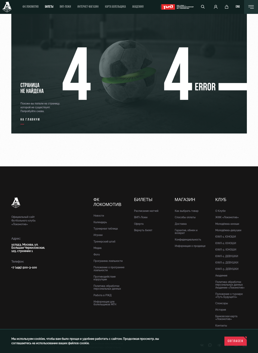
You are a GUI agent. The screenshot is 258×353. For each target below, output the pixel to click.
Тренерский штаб (104, 241)
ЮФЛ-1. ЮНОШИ (225, 236)
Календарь (100, 222)
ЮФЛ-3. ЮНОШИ (225, 249)
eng (238, 7)
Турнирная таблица (105, 228)
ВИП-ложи (65, 7)
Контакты (221, 325)
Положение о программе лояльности (108, 269)
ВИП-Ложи (140, 217)
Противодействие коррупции (104, 278)
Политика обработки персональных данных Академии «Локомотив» (229, 285)
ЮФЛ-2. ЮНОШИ (225, 243)
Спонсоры (221, 303)
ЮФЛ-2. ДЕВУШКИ (226, 262)
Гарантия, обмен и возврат (186, 231)
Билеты (49, 7)
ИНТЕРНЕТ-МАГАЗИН (88, 7)
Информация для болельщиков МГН (104, 303)
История (220, 309)
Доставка (181, 223)
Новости (98, 215)
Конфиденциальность (188, 239)
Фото (96, 254)
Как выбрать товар (186, 210)
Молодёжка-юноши (227, 223)
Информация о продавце (190, 246)
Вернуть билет (143, 230)
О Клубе (220, 210)
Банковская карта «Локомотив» (226, 317)
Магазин (185, 199)
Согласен (236, 341)
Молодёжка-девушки (228, 230)
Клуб (220, 199)
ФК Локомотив (30, 7)
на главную (30, 119)
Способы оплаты (185, 217)
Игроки (97, 235)
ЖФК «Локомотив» (227, 217)
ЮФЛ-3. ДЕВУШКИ (226, 269)
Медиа (97, 248)
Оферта (139, 223)
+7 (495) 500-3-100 (24, 267)
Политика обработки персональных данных (107, 287)
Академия (138, 7)
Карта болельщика (115, 7)
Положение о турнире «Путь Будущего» (229, 295)
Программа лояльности (108, 260)
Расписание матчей (146, 210)
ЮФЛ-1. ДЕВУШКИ (226, 256)
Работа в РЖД (102, 295)
